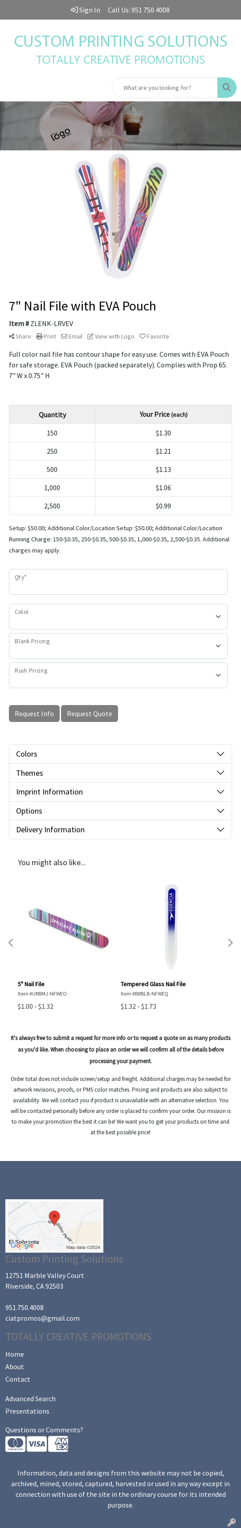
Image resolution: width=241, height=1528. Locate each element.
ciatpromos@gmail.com (42, 1318)
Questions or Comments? (44, 1429)
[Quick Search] (165, 87)
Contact (17, 1379)
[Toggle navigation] (13, 87)
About (14, 1366)
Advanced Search (30, 1398)
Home (14, 1354)
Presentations (27, 1411)
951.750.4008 (24, 1307)
